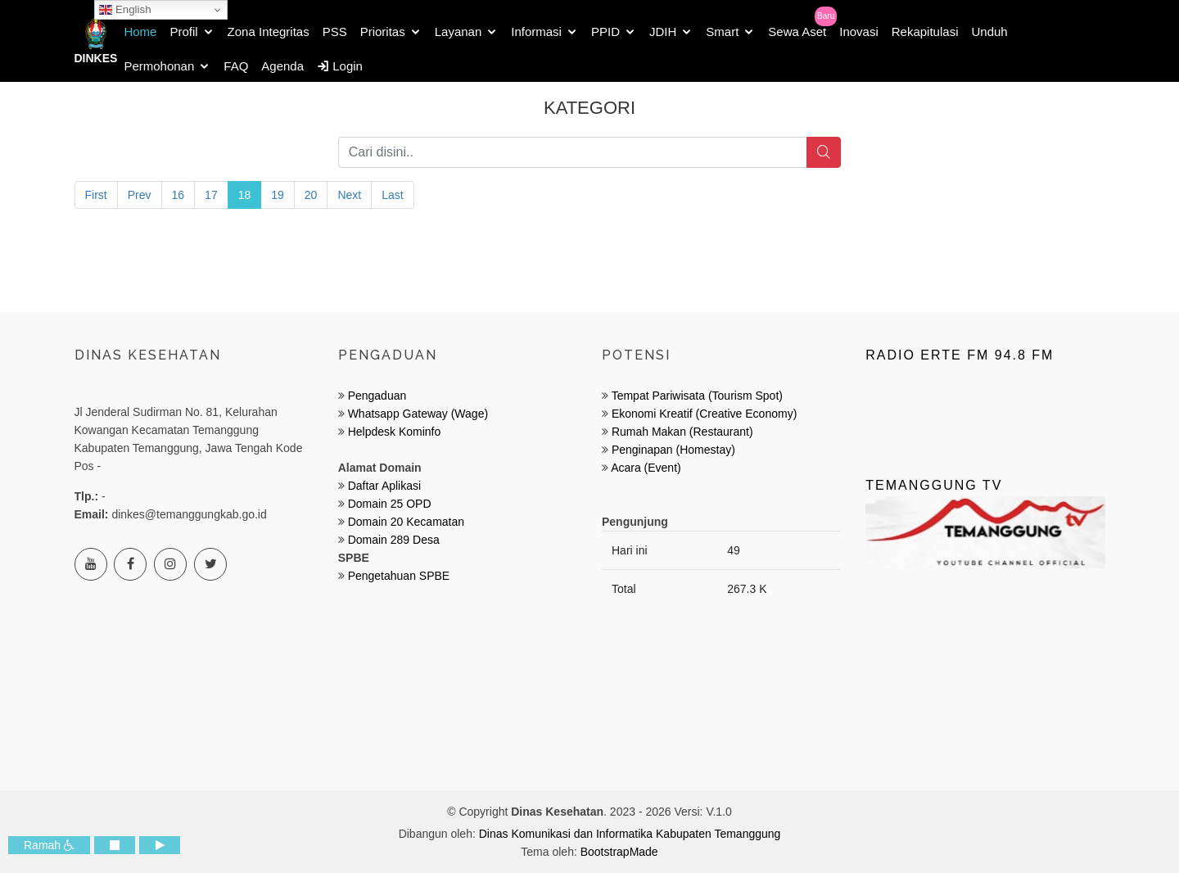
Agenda (282, 66)
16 (178, 194)
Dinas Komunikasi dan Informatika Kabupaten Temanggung (630, 833)
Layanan (458, 31)
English (125, 9)
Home (140, 31)
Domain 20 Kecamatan (406, 521)
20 (311, 194)
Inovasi (859, 31)
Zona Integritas (268, 31)
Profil (183, 31)
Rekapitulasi (925, 31)
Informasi (536, 31)
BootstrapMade (619, 851)
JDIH (662, 31)
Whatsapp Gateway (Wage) (416, 413)
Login (340, 66)
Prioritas (382, 31)
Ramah (49, 845)
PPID (605, 31)
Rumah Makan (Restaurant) (682, 431)
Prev (139, 194)
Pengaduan (376, 395)
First (96, 194)
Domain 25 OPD (389, 503)
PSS (335, 31)
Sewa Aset (797, 31)
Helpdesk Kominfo (393, 431)
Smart (722, 31)
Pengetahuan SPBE (399, 575)
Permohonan (159, 66)
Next (349, 194)
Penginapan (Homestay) (673, 449)
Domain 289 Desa (394, 539)
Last (392, 194)
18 (244, 194)
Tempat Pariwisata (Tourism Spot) (697, 395)
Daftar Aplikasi (384, 485)
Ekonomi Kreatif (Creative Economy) (704, 413)
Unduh (989, 31)
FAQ (236, 66)
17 (211, 194)
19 (277, 194)
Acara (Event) (646, 467)
